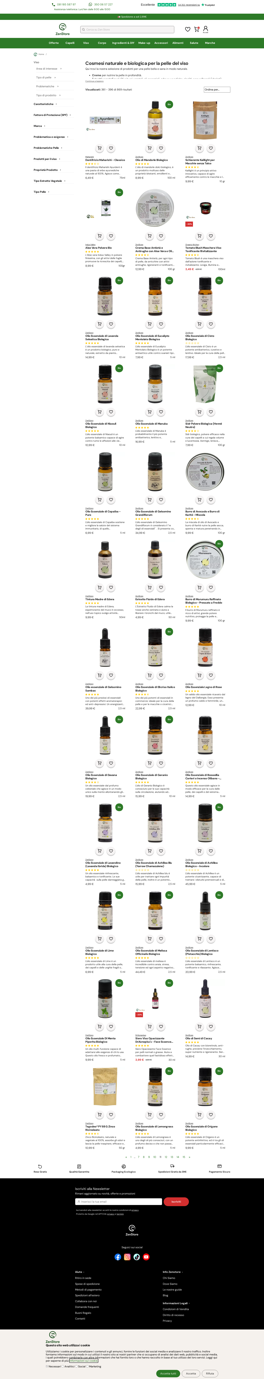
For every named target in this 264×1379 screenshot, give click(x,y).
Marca (38, 126)
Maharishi (89, 157)
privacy (135, 1210)
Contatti (80, 1318)
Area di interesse (46, 68)
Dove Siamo (170, 1284)
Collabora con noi (86, 1301)
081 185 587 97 (66, 4)
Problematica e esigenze (49, 137)
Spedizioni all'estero (87, 1295)
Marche (210, 43)
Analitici (68, 1366)
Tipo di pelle (43, 77)
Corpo (102, 43)
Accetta (191, 1373)
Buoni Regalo (83, 1313)
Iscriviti (176, 1201)
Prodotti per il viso (45, 159)
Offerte (54, 43)
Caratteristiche (43, 104)
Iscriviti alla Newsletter (132, 1191)
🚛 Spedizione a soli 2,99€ (132, 16)
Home (39, 54)
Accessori (161, 43)
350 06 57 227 (103, 4)
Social (80, 1366)
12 (166, 1157)
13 (172, 1157)
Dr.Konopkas (140, 1035)
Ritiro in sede (83, 1278)
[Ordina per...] (217, 90)
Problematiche (45, 86)
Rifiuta (210, 1373)
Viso (86, 43)
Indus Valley (90, 244)
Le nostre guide (172, 1289)
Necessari (54, 1366)
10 (154, 1157)
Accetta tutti (168, 1373)
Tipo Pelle (40, 192)
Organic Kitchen (192, 244)
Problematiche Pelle (46, 148)
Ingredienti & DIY (123, 43)
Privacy (167, 1321)
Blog (165, 1295)
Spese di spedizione (87, 1284)
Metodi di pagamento (88, 1289)
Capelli (69, 43)
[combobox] (127, 29)
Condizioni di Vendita (176, 1309)
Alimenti (177, 43)
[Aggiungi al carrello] (99, 148)
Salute (194, 43)
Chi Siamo (169, 1278)
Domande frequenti (87, 1307)
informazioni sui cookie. (84, 1360)
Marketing (93, 1366)
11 (160, 1157)
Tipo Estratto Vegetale (48, 181)
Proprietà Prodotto (46, 170)
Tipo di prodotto (46, 95)
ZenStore (139, 157)
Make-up (144, 43)
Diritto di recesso (173, 1315)
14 (178, 1157)
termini (120, 1214)
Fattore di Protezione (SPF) (50, 115)
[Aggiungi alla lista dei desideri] (111, 148)
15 (184, 1157)
